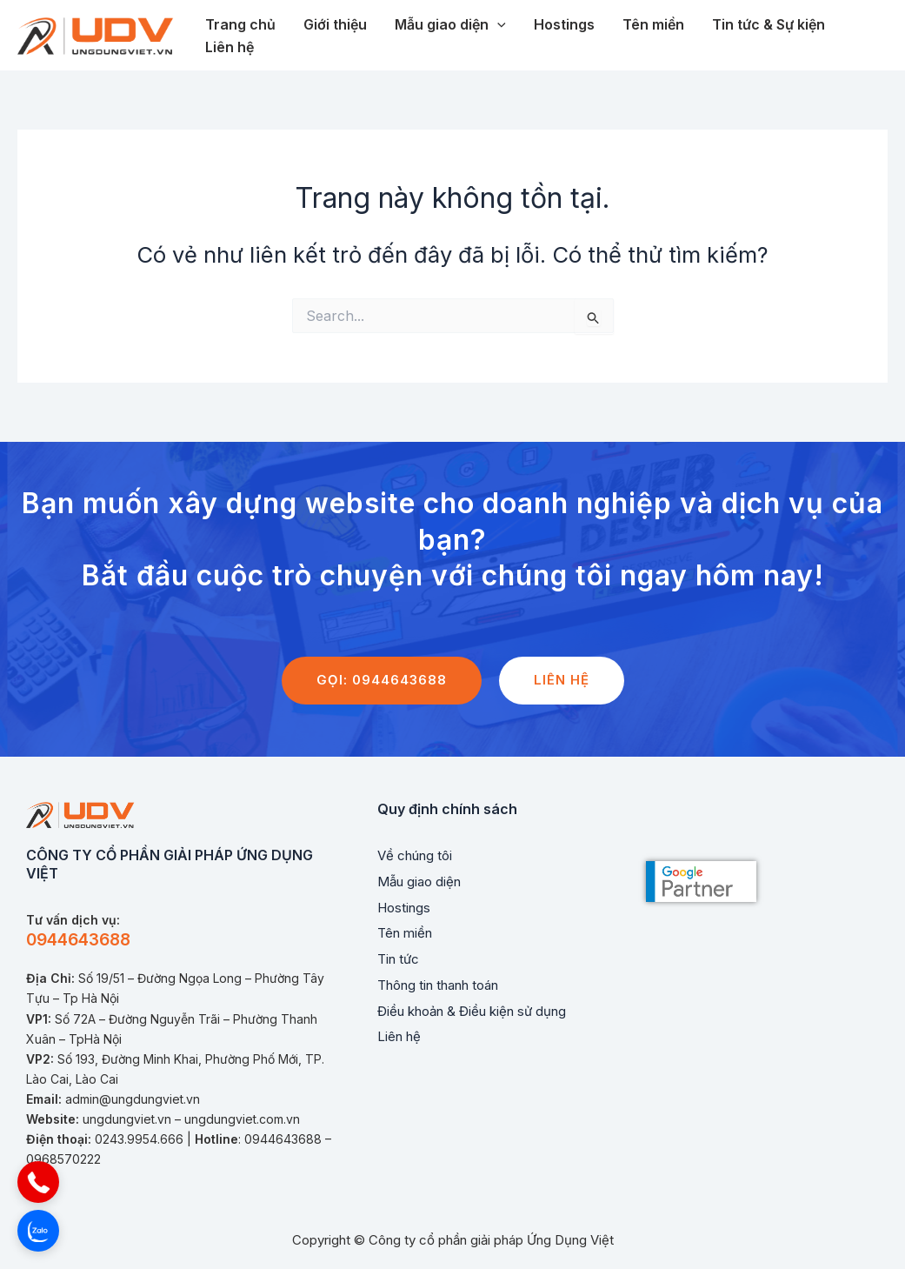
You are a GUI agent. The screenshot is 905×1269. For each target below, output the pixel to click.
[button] (38, 1182)
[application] (497, 25)
